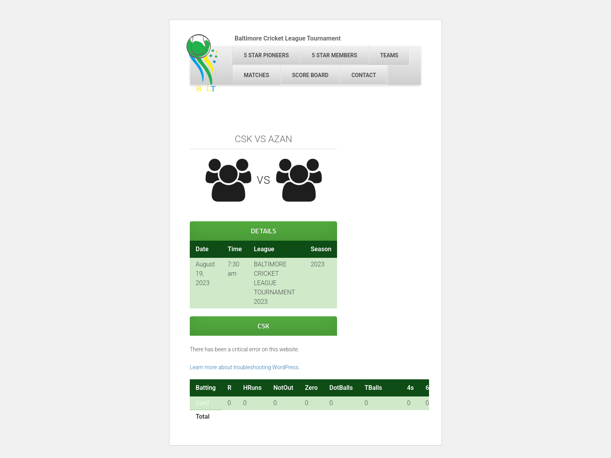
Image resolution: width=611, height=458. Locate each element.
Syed (202, 403)
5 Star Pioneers (266, 55)
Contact (363, 75)
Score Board (310, 75)
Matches (256, 75)
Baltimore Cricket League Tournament (288, 38)
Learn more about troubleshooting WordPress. (245, 367)
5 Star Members (334, 55)
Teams (389, 55)
